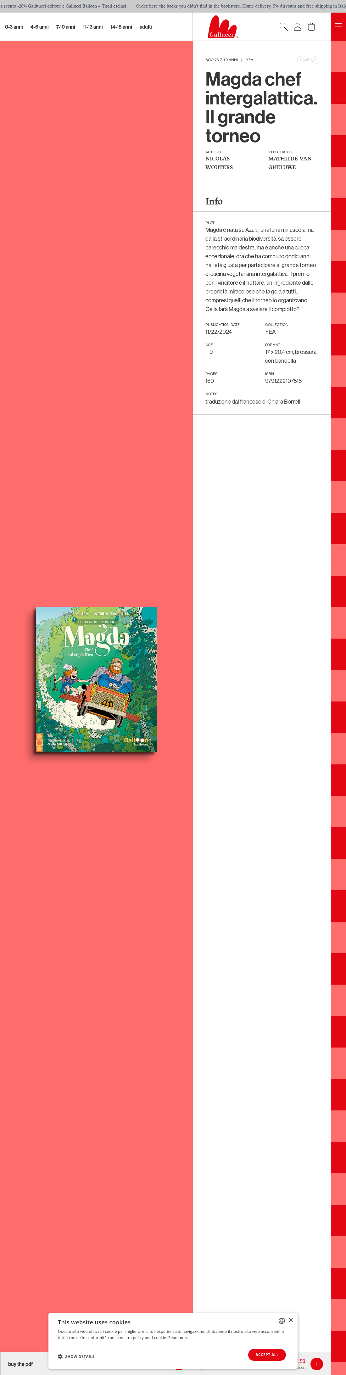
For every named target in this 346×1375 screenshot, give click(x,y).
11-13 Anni (93, 27)
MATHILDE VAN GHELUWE (290, 163)
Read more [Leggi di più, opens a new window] (178, 1337)
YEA (249, 60)
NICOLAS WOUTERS (219, 163)
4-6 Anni (40, 27)
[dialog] (173, 1341)
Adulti (146, 27)
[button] (76, 1356)
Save (308, 60)
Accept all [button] (267, 1354)
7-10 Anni (65, 27)
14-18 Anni (121, 27)
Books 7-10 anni (221, 60)
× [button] (290, 1320)
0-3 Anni (14, 27)
